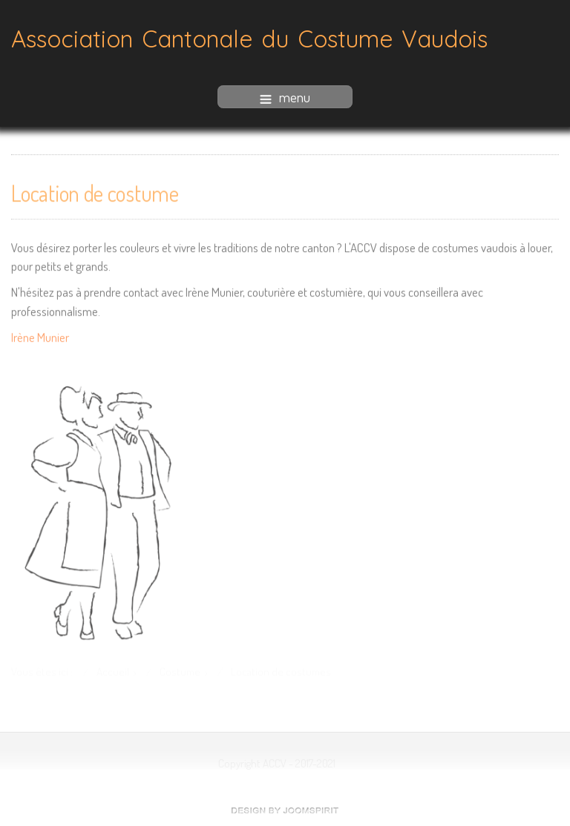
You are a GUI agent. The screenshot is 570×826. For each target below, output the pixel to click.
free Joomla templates (285, 810)
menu (285, 96)
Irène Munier (40, 336)
